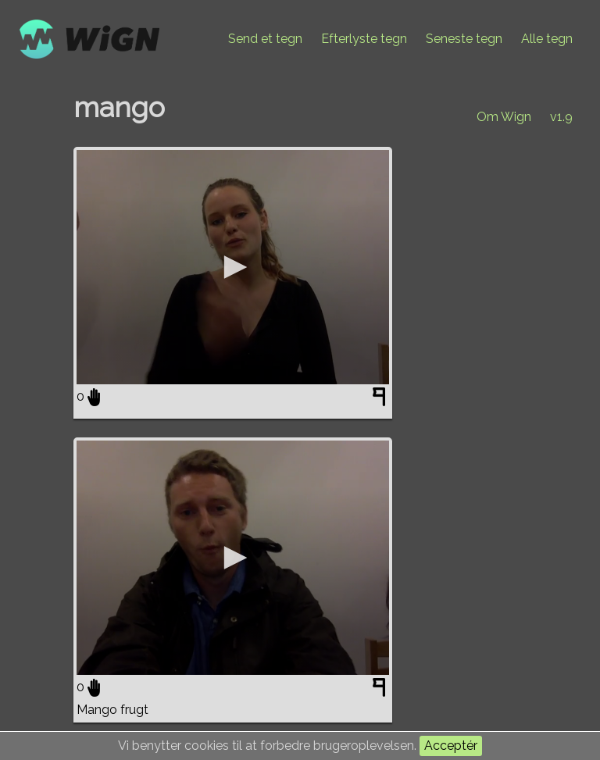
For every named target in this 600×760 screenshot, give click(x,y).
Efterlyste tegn (364, 38)
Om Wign (504, 116)
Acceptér (450, 745)
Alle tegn (547, 38)
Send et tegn (265, 38)
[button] (233, 267)
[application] (233, 267)
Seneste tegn (464, 38)
